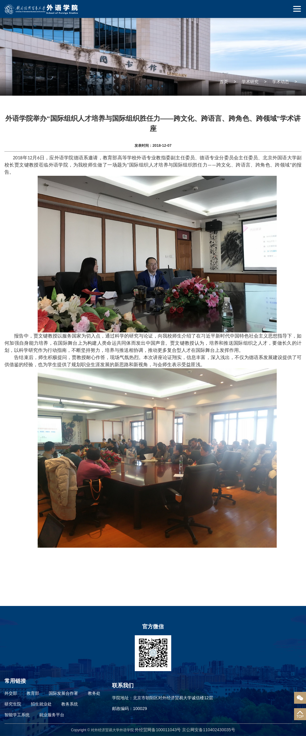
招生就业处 (41, 704)
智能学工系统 (17, 714)
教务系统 (69, 704)
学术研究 (250, 81)
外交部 (10, 693)
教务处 (94, 693)
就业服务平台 (51, 714)
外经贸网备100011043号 (158, 729)
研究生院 (12, 704)
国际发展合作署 (63, 693)
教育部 (33, 693)
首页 (224, 81)
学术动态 (280, 81)
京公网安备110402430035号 (208, 729)
